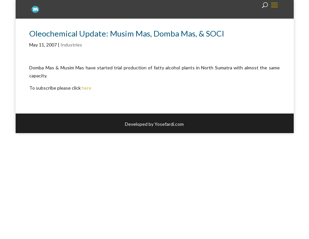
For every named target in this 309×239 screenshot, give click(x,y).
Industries (71, 44)
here (86, 88)
